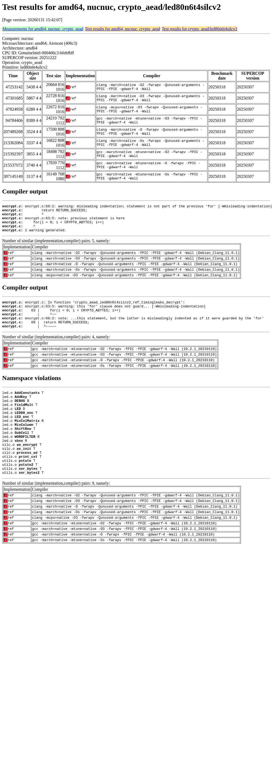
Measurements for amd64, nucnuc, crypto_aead (42, 29)
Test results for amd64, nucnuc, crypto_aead (122, 29)
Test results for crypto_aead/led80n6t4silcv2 (199, 29)
